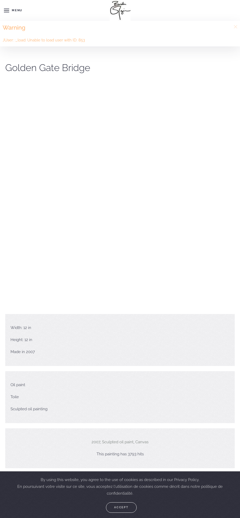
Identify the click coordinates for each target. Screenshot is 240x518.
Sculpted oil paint (118, 442)
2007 (96, 442)
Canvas (141, 442)
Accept (121, 507)
